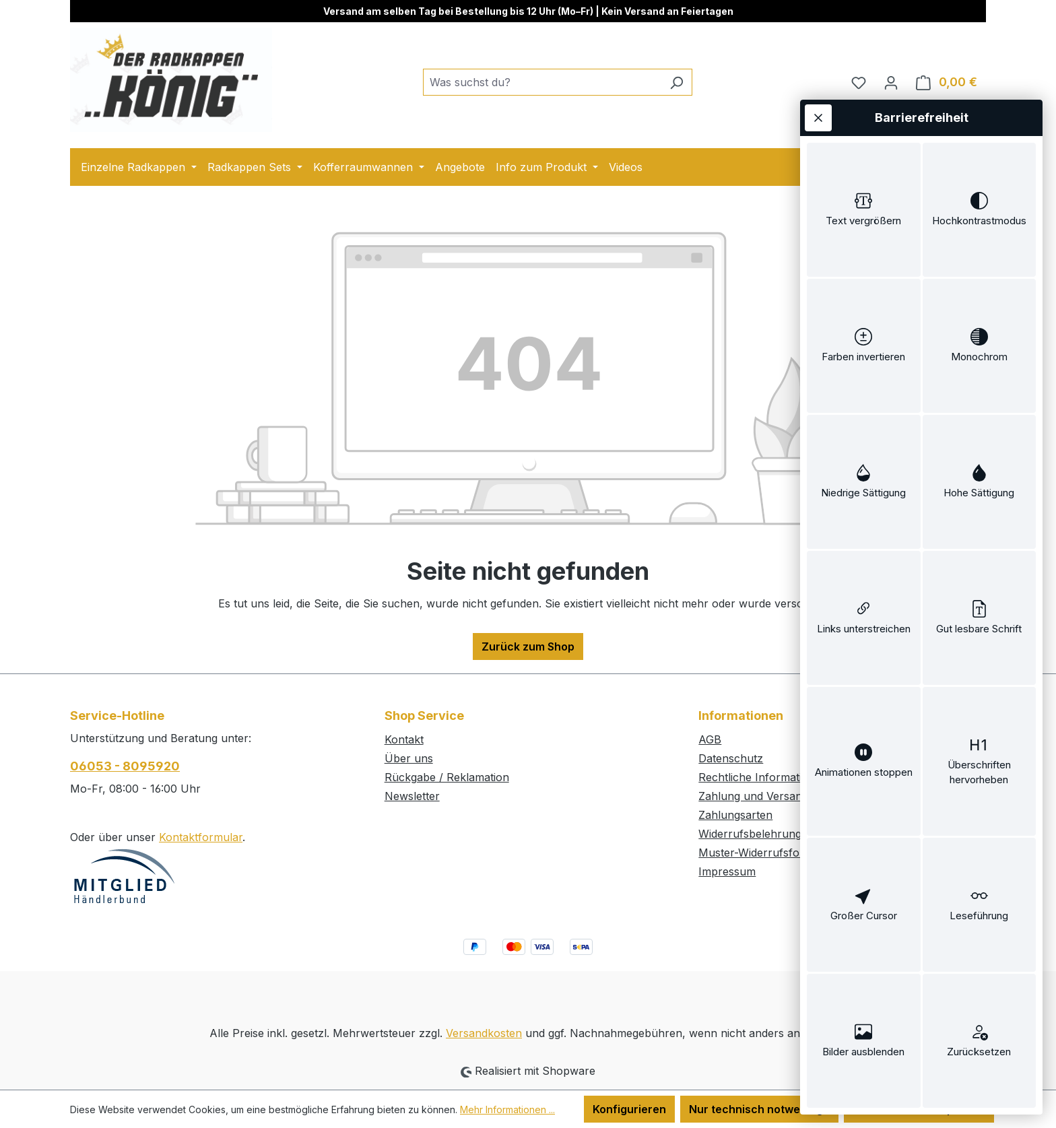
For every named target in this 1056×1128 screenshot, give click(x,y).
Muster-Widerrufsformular (766, 852)
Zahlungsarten (735, 815)
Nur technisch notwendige (759, 1109)
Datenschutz (730, 758)
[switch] (864, 210)
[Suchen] (676, 82)
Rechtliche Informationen (763, 777)
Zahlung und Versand (753, 796)
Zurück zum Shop (528, 646)
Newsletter (412, 796)
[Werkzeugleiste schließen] (818, 117)
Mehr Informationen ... (507, 1109)
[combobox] (542, 82)
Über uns (409, 758)
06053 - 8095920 (125, 766)
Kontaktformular (200, 837)
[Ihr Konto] (891, 82)
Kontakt (404, 739)
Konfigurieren (629, 1109)
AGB (709, 739)
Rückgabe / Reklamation (447, 777)
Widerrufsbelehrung (749, 833)
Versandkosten (484, 1033)
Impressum (727, 871)
